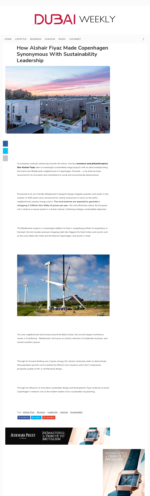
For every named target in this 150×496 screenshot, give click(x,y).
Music (62, 39)
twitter (40, 417)
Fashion (50, 39)
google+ (52, 417)
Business (35, 39)
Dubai (122, 461)
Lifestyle (21, 39)
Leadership (56, 411)
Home (8, 39)
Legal (121, 473)
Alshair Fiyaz (32, 411)
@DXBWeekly (115, 491)
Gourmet (75, 39)
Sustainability (80, 411)
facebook (28, 417)
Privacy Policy (122, 470)
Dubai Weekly (58, 491)
